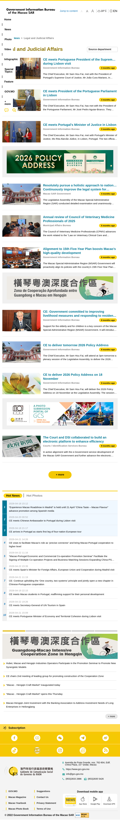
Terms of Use (44, 811)
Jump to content (69, 11)
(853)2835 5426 (96, 781)
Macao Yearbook (17, 805)
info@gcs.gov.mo (74, 776)
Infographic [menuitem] (63, 19)
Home (5, 40)
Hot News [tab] (13, 498)
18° (104, 11)
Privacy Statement (46, 805)
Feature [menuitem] (103, 19)
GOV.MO (13, 793)
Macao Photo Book (18, 811)
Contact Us (42, 799)
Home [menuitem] (7, 19)
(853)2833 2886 (74, 781)
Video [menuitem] (46, 19)
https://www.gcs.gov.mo (77, 772)
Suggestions (43, 793)
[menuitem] (20, 20)
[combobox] (102, 52)
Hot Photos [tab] (34, 498)
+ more (111, 719)
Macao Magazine (17, 799)
